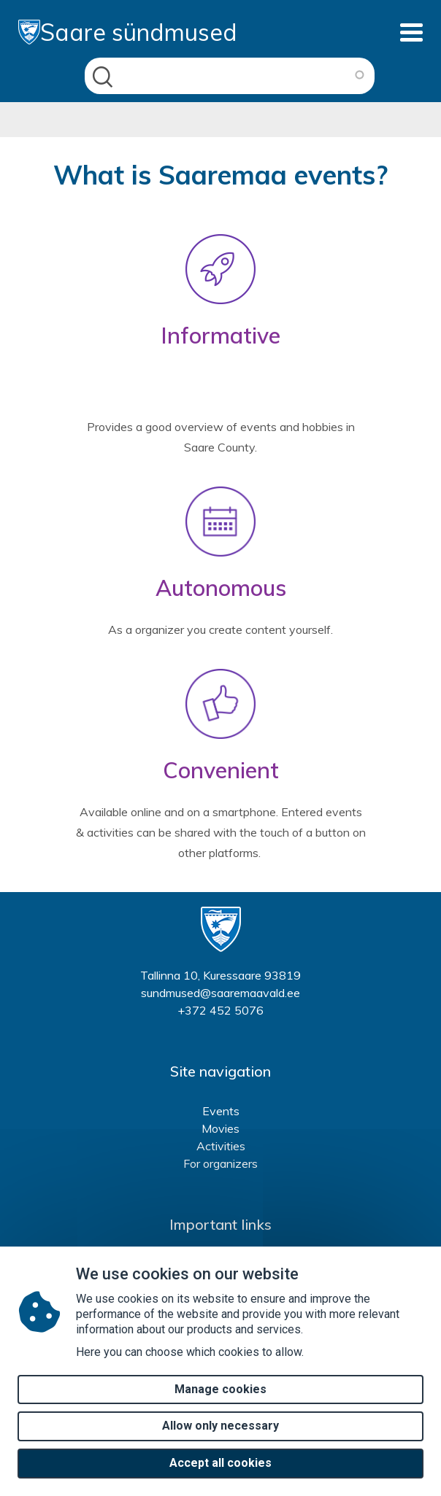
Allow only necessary (220, 1440)
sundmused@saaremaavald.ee (220, 992)
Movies (220, 1128)
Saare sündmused (127, 32)
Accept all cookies (220, 1477)
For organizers (220, 1163)
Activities (220, 1146)
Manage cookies (220, 1403)
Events (220, 1111)
